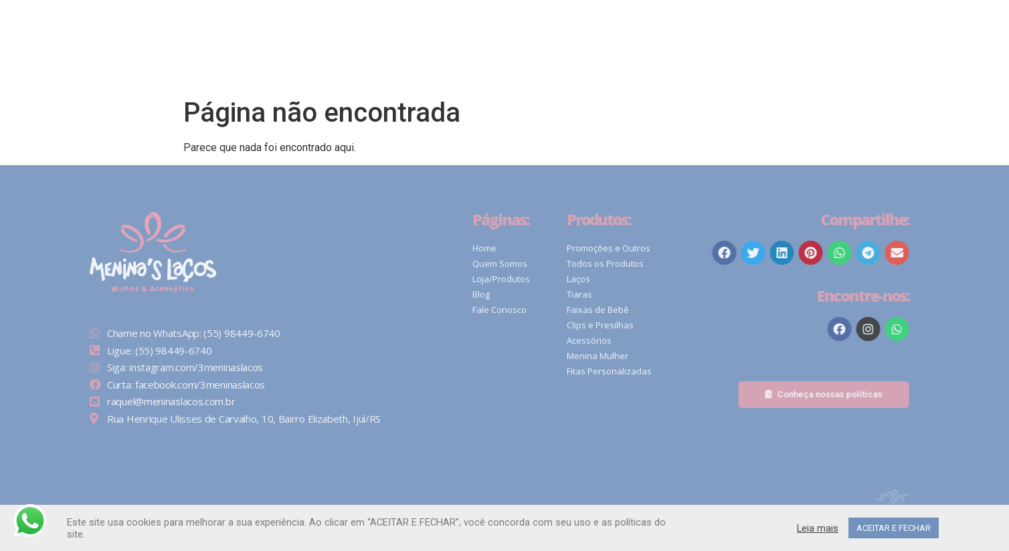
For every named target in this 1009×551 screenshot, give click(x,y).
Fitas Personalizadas (635, 371)
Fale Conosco (526, 310)
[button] (749, 42)
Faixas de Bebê (624, 310)
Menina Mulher (623, 356)
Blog (508, 294)
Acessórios (615, 340)
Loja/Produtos (528, 279)
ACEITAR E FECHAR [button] (893, 528)
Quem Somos (526, 263)
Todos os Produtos (631, 263)
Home (511, 248)
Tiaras (605, 294)
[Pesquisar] (653, 42)
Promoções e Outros (634, 248)
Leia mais (817, 528)
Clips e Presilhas (626, 325)
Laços (604, 279)
